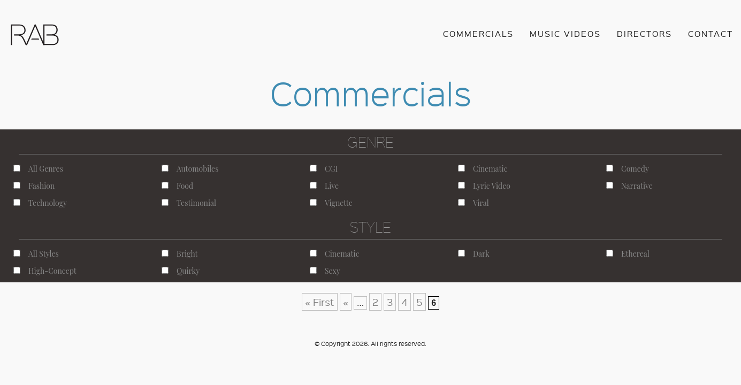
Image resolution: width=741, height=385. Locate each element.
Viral (473, 203)
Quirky (181, 271)
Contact (710, 33)
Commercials (478, 33)
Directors (644, 33)
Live (324, 186)
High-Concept (45, 271)
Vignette (331, 203)
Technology (40, 203)
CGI (324, 169)
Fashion (34, 186)
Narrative (629, 186)
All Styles (36, 254)
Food (177, 186)
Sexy (325, 271)
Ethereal (628, 254)
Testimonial (189, 203)
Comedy (627, 169)
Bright (180, 254)
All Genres (38, 169)
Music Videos (565, 33)
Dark (474, 254)
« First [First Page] (319, 302)
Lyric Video (484, 186)
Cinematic (482, 169)
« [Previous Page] (345, 302)
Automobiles (190, 169)
